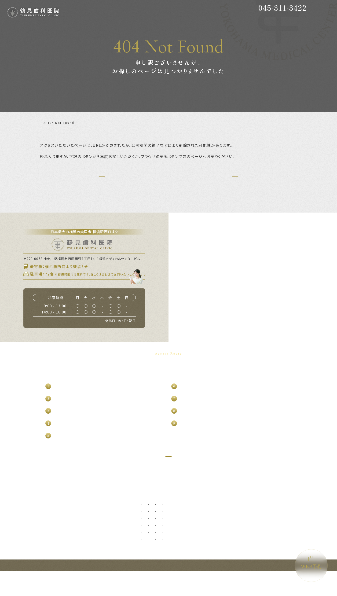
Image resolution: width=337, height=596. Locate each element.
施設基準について (117, 549)
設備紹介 (35, 541)
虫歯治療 (150, 533)
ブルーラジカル (254, 561)
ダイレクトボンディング (260, 533)
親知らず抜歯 (181, 526)
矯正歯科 (217, 554)
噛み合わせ (251, 547)
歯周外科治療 (153, 547)
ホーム (45, 123)
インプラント (220, 526)
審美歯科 (250, 526)
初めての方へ (73, 517)
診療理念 (35, 533)
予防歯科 (150, 526)
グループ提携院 (40, 549)
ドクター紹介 (73, 525)
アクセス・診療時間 (79, 541)
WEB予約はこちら (119, 296)
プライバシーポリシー (120, 541)
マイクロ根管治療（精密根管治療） (168, 561)
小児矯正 (217, 547)
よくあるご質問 (115, 533)
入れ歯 (176, 547)
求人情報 (35, 557)
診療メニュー (152, 517)
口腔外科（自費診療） (186, 540)
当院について (38, 525)
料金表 (68, 533)
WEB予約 (311, 563)
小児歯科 (217, 540)
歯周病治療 (152, 540)
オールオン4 (219, 533)
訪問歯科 (250, 554)
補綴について (113, 525)
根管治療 (150, 554)
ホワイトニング (254, 540)
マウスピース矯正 (223, 561)
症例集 (108, 517)
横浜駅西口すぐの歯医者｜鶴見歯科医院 (273, 590)
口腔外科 (178, 533)
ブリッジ (178, 554)
